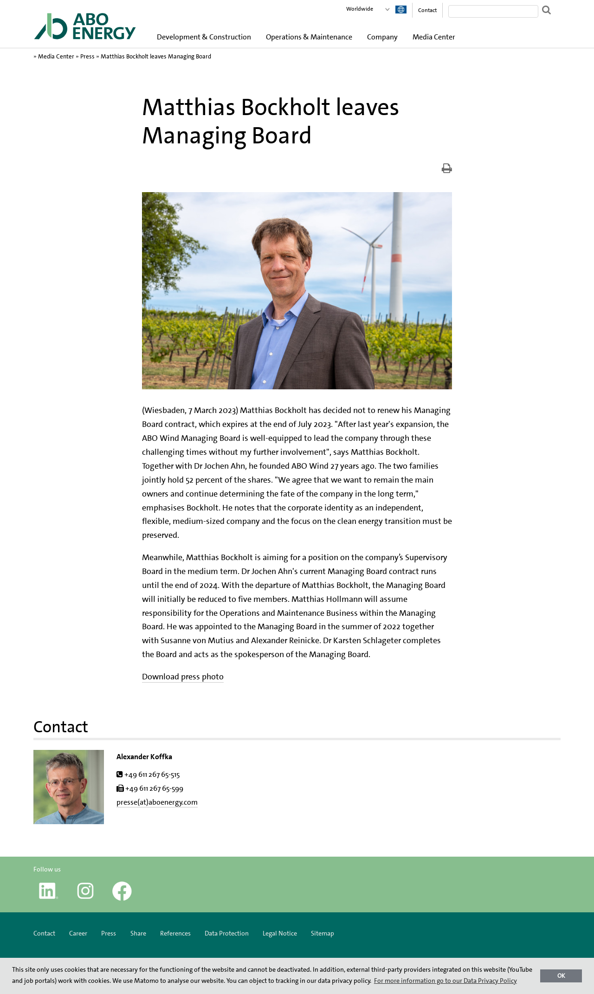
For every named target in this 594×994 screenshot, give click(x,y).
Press (87, 56)
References (175, 933)
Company (382, 37)
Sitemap (322, 933)
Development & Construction (204, 37)
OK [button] (561, 976)
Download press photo (183, 676)
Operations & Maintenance (309, 37)
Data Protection (227, 933)
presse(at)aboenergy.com (157, 802)
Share (138, 933)
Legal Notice (280, 933)
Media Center (434, 37)
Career (78, 933)
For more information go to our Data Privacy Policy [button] (445, 980)
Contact (427, 10)
